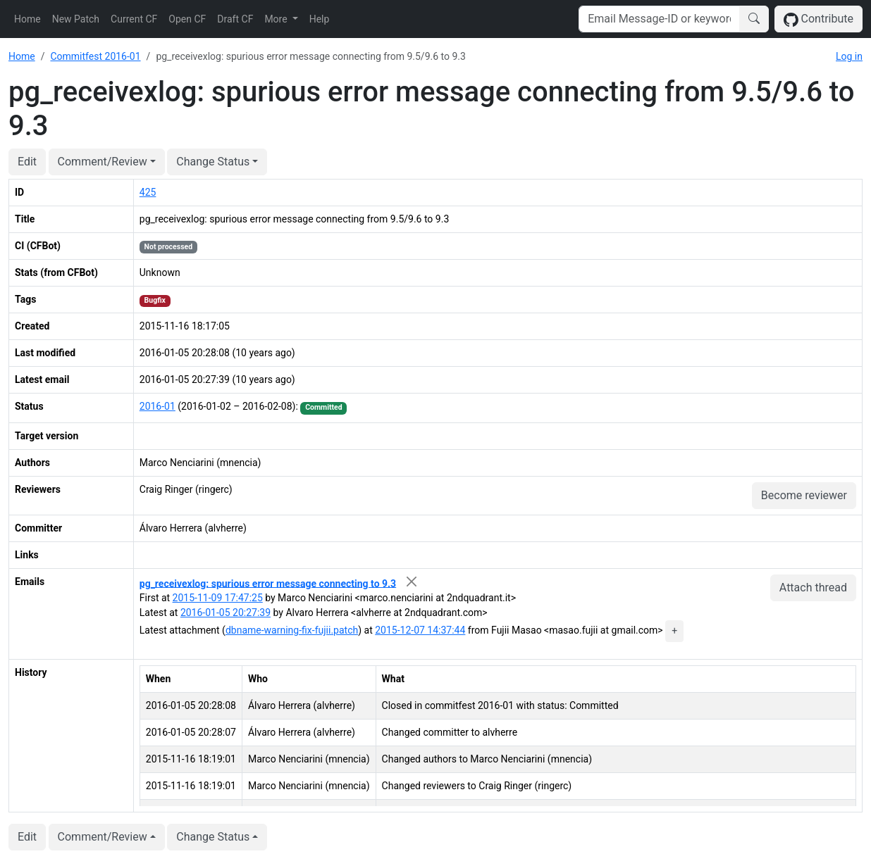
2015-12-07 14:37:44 (420, 630)
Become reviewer (804, 495)
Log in (849, 56)
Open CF (187, 19)
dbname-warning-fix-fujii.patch (292, 630)
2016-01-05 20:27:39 (225, 612)
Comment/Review (102, 161)
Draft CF (235, 19)
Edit (27, 161)
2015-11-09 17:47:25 (218, 597)
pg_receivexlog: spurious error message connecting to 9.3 (268, 583)
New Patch (75, 19)
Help (319, 19)
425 (148, 192)
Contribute (818, 19)
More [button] (277, 19)
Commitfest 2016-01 (95, 56)
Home (27, 19)
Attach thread (813, 587)
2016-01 (157, 406)
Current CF (134, 19)
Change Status (212, 161)
